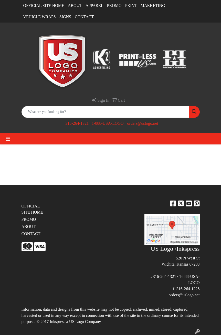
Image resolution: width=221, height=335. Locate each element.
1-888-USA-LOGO (107, 123)
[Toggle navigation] (8, 138)
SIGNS (65, 17)
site (133, 315)
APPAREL (94, 5)
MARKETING (153, 5)
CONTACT (84, 17)
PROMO (114, 5)
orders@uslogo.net (142, 123)
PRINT (131, 5)
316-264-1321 (77, 123)
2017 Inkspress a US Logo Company (70, 321)
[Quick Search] (105, 112)
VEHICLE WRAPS (39, 17)
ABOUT (75, 5)
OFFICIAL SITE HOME (43, 5)
